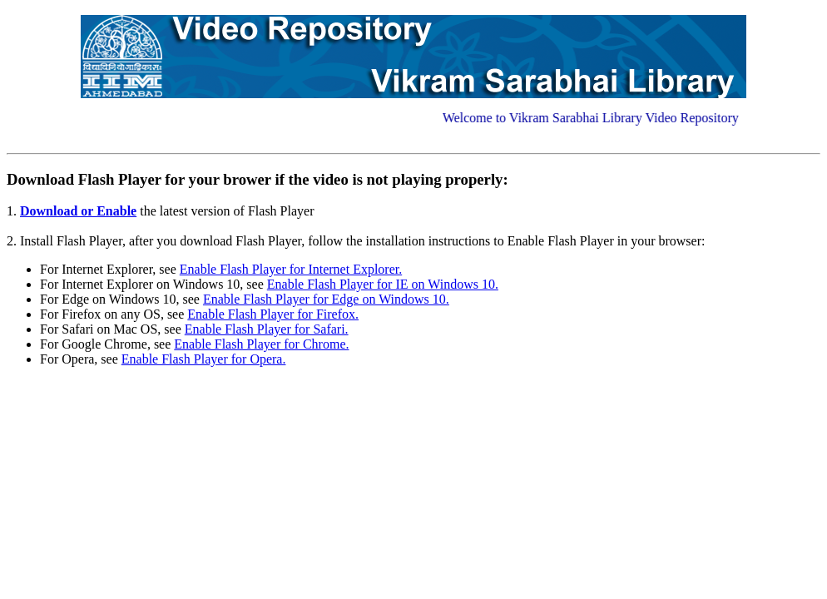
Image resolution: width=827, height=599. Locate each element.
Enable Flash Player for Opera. (203, 359)
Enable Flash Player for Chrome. (261, 344)
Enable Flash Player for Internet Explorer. (291, 269)
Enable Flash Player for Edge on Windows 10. (326, 299)
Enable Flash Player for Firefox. (273, 314)
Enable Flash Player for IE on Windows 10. (382, 284)
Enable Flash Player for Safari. (267, 329)
